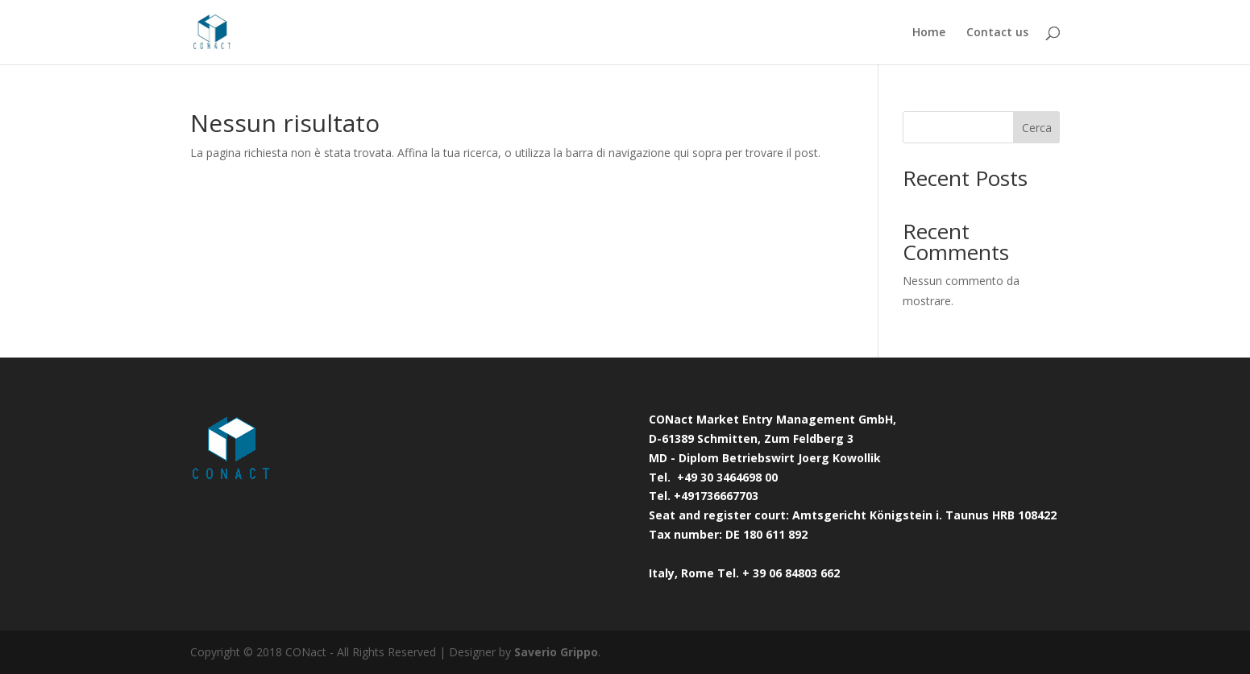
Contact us (997, 33)
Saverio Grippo (556, 652)
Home (928, 33)
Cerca (1037, 127)
